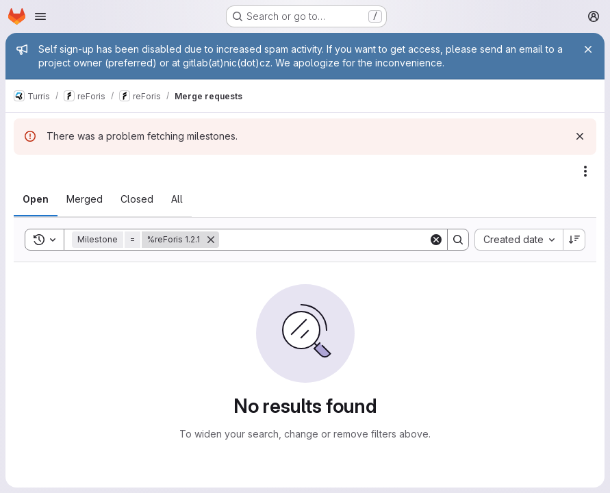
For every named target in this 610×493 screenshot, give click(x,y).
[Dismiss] (580, 136)
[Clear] (436, 239)
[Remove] (211, 239)
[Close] (588, 49)
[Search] (324, 239)
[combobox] (518, 240)
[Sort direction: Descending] (574, 240)
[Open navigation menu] (40, 16)
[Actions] (585, 171)
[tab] (36, 199)
